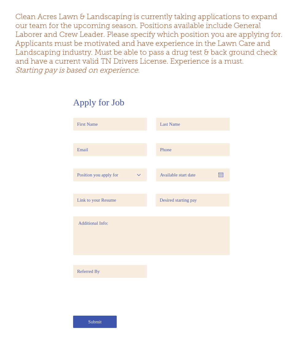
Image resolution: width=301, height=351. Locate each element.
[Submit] (95, 322)
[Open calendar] (220, 174)
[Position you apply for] (110, 174)
